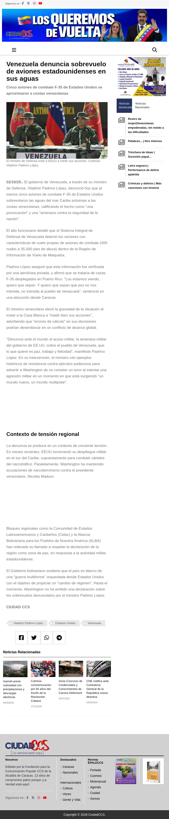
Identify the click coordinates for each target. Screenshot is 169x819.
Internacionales (70, 782)
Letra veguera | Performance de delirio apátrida (143, 170)
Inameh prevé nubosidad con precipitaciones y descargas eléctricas (13, 689)
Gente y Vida (72, 799)
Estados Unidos (65, 623)
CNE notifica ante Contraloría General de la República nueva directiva (97, 688)
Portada (95, 770)
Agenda (95, 787)
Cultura (68, 788)
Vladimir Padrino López (28, 623)
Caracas (68, 767)
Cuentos (96, 776)
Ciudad (95, 793)
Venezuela (94, 623)
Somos (95, 798)
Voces (67, 794)
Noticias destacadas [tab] (125, 105)
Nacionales (70, 772)
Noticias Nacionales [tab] (142, 105)
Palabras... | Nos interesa (145, 141)
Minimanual (98, 781)
